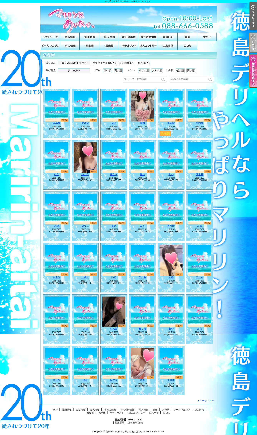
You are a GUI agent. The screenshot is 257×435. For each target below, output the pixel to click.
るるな (171, 122)
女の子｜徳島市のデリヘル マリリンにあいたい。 (128, 18)
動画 (187, 37)
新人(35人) (144, 62)
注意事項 (168, 45)
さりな (56, 380)
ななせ (113, 380)
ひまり (199, 174)
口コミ (187, 45)
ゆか (85, 380)
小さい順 (144, 70)
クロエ (171, 380)
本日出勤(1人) (126, 62)
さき (142, 380)
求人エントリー (148, 45)
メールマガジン (50, 45)
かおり (199, 122)
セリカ (142, 328)
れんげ (113, 328)
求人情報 (70, 45)
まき (113, 225)
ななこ (85, 225)
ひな (56, 174)
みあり (56, 122)
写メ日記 (168, 37)
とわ (171, 174)
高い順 (118, 70)
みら (199, 328)
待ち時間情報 (148, 37)
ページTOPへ (207, 400)
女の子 (207, 37)
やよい (85, 122)
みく (142, 225)
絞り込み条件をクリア (74, 62)
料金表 (89, 45)
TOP (50, 37)
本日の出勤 (128, 37)
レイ (113, 122)
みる (199, 225)
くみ (171, 277)
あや (171, 328)
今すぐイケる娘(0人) (104, 62)
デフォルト (74, 70)
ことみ (142, 277)
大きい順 (157, 70)
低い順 (107, 70)
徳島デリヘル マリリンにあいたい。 (124, 431)
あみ (56, 225)
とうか (171, 225)
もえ (56, 328)
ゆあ (113, 277)
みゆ (142, 174)
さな (85, 328)
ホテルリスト (128, 45)
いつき (85, 174)
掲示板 (109, 45)
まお (142, 122)
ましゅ (199, 277)
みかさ (113, 174)
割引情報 (89, 37)
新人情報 (109, 37)
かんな (56, 277)
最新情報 (70, 37)
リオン (85, 277)
